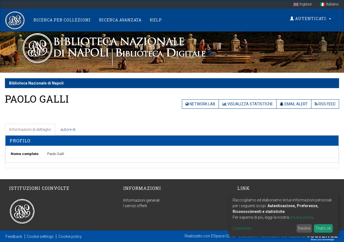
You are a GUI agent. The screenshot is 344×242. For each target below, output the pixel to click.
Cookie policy (70, 236)
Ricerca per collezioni (62, 19)
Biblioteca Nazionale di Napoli (36, 83)
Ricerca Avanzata (120, 19)
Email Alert (294, 104)
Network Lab (200, 104)
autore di (67, 129)
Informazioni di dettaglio (30, 129)
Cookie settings (40, 236)
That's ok (323, 228)
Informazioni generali (141, 200)
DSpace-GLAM (223, 236)
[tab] (30, 129)
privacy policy (301, 217)
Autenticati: (310, 18)
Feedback (13, 236)
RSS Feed (325, 104)
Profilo (20, 140)
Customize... (243, 228)
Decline (304, 228)
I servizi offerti (135, 206)
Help (156, 19)
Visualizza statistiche (247, 104)
